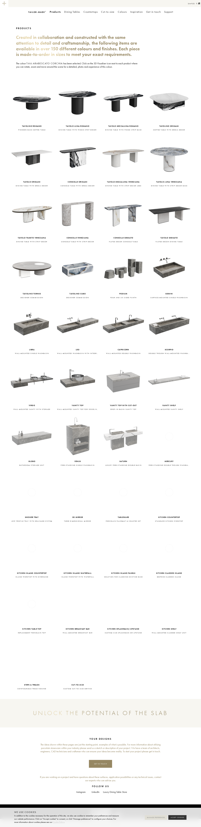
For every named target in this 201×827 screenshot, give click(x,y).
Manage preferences (156, 817)
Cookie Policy (58, 822)
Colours (122, 11)
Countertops (90, 11)
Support (168, 11)
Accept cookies (177, 817)
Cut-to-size (107, 11)
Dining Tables (72, 11)
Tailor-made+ (23, 3)
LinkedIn (95, 792)
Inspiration (136, 11)
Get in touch (153, 11)
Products (55, 11)
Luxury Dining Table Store (115, 792)
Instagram (81, 792)
